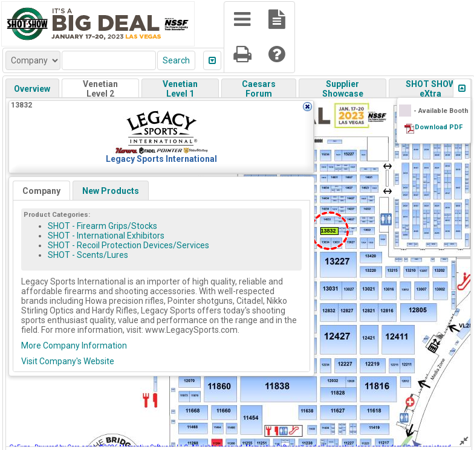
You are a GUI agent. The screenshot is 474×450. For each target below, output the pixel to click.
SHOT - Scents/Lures (88, 255)
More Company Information (74, 345)
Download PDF (439, 127)
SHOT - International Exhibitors (106, 235)
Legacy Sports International (161, 159)
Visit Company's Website (67, 361)
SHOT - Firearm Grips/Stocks (102, 226)
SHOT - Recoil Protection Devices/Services (128, 245)
